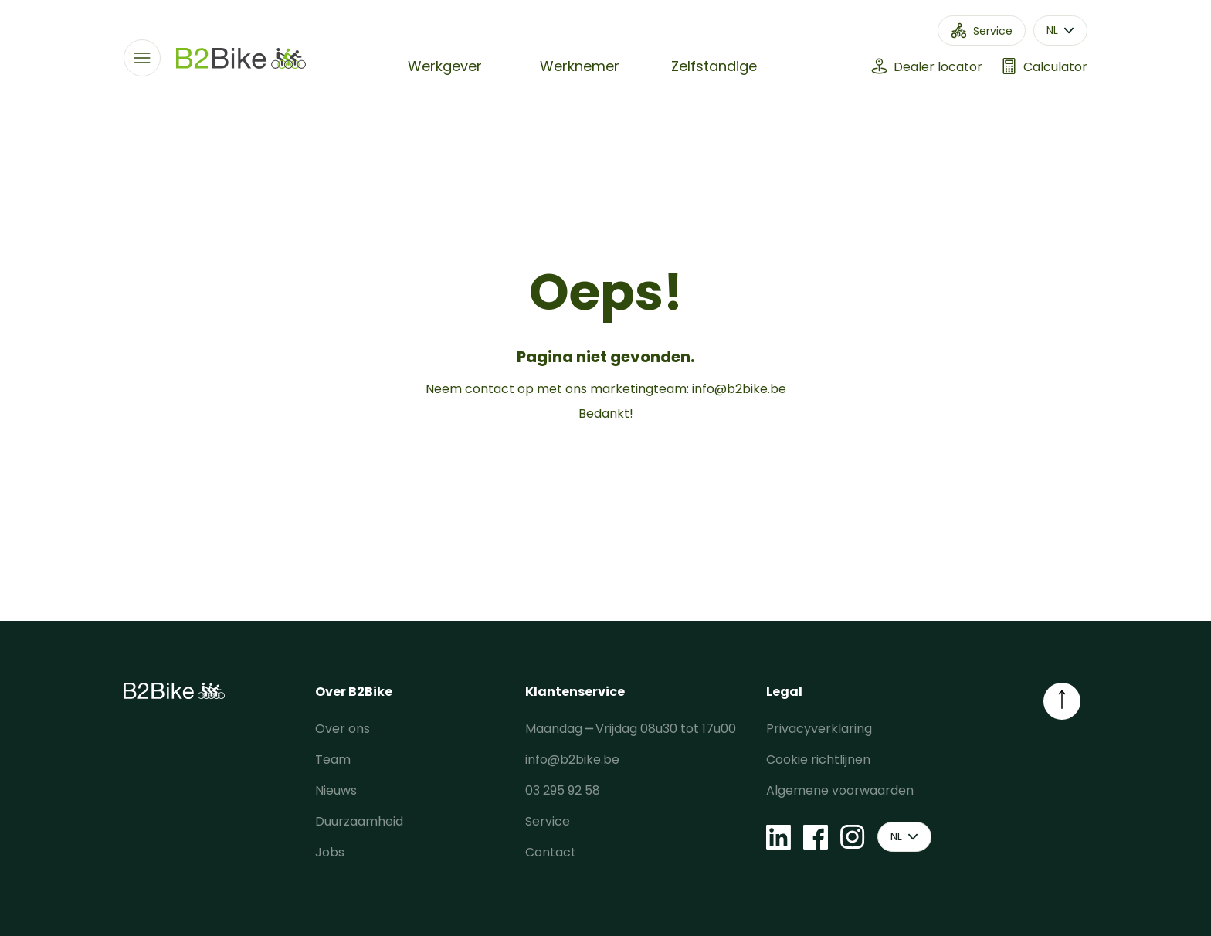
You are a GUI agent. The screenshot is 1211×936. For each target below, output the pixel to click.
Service (547, 821)
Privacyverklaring (819, 729)
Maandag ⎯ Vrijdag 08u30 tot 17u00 (630, 729)
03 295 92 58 (562, 790)
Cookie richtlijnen (818, 759)
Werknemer (579, 66)
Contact (550, 852)
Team (333, 759)
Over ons (342, 729)
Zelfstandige (714, 66)
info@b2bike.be (739, 389)
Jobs (329, 852)
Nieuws (336, 790)
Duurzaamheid (359, 821)
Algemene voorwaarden (840, 790)
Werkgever (445, 66)
